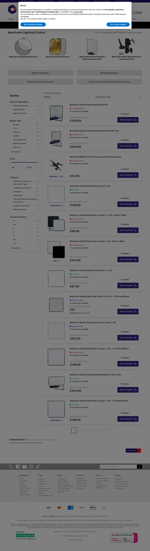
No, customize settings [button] (33, 24)
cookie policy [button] (78, 12)
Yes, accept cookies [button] (118, 24)
